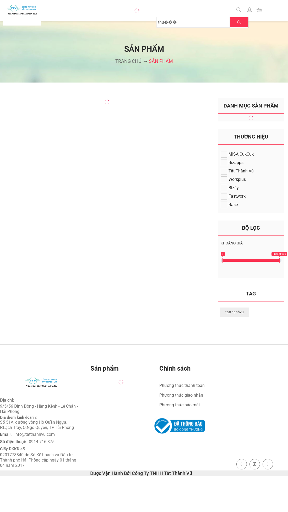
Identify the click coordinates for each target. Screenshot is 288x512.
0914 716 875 (42, 441)
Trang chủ (128, 61)
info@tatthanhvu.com (34, 434)
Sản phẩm (161, 61)
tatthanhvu (234, 312)
